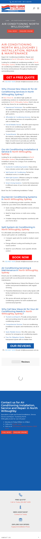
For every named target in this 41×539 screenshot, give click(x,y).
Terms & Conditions (23, 526)
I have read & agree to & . (20, 526)
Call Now (12, 31)
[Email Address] (15, 523)
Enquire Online (26, 31)
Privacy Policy (35, 526)
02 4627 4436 (16, 390)
